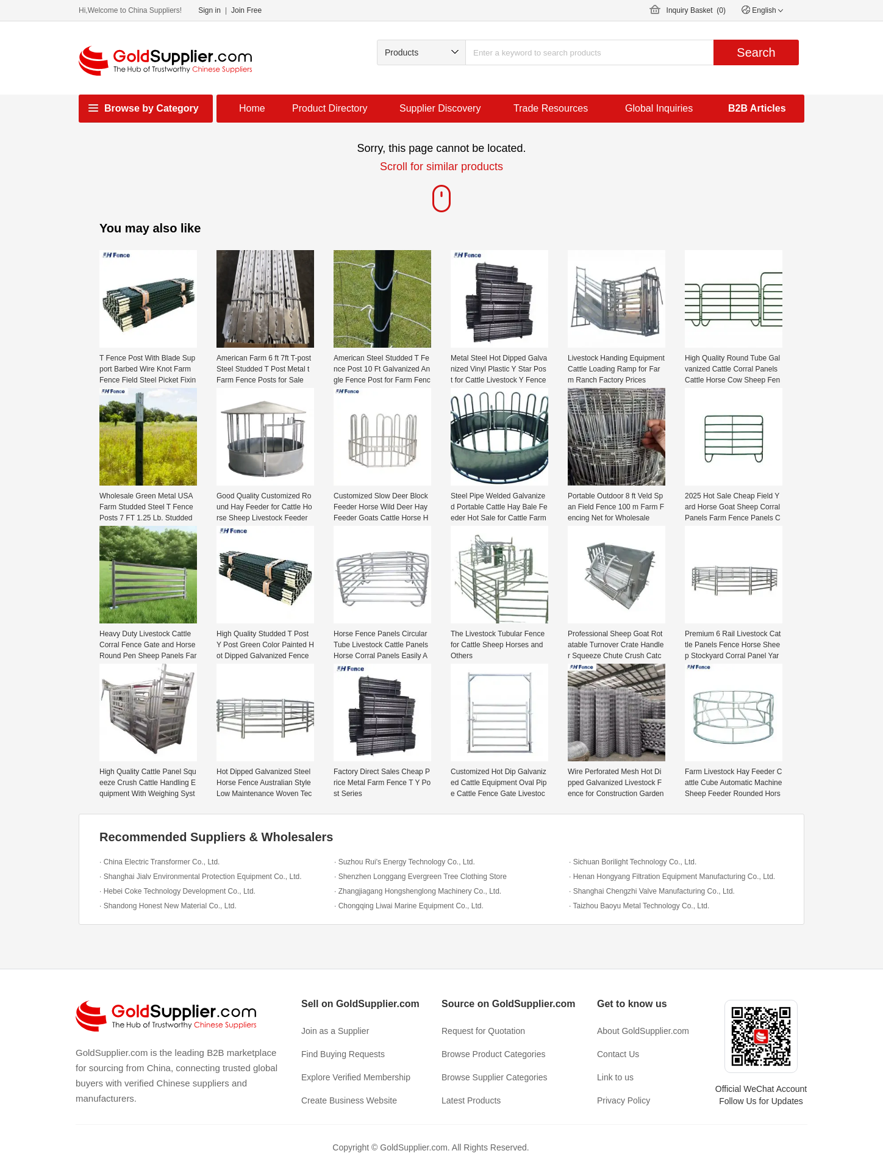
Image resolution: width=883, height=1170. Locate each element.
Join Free (246, 10)
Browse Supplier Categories (495, 1077)
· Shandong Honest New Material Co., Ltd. (168, 906)
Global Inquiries (659, 108)
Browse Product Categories (493, 1054)
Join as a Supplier (335, 1031)
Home (252, 108)
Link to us (615, 1077)
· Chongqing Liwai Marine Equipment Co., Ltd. (409, 906)
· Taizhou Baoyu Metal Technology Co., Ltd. (639, 906)
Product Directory (330, 108)
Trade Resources (550, 108)
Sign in (209, 10)
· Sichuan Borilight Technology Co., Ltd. (632, 862)
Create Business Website (349, 1100)
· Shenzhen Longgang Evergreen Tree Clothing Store (420, 876)
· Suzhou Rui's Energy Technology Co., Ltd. (404, 862)
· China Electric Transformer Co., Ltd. (159, 862)
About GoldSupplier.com (643, 1031)
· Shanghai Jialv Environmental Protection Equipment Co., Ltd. (200, 876)
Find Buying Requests (343, 1054)
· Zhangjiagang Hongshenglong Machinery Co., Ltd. (417, 891)
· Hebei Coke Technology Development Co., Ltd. (177, 891)
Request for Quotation (483, 1031)
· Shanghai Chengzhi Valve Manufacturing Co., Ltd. (652, 891)
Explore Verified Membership (355, 1077)
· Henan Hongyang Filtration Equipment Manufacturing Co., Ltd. (672, 876)
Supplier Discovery (440, 108)
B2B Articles (757, 108)
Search (756, 52)
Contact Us (618, 1054)
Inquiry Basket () (696, 10)
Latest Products (471, 1100)
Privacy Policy (623, 1100)
